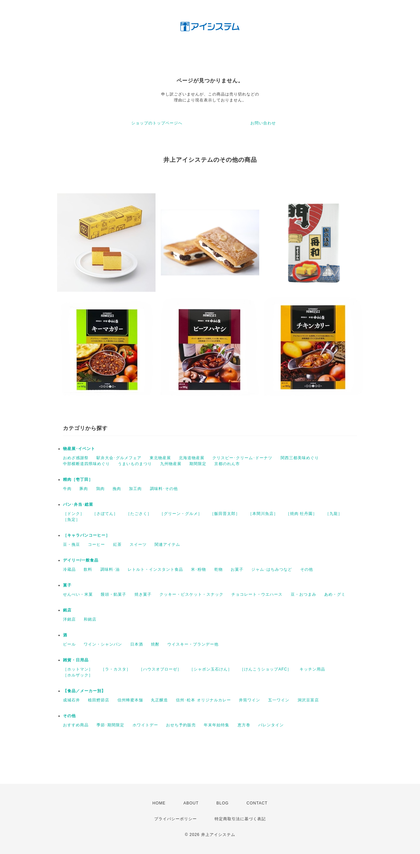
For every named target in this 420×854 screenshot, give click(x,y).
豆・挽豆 (71, 544)
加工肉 (135, 488)
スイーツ (138, 544)
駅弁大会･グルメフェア (118, 458)
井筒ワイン (249, 700)
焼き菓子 (143, 594)
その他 (306, 569)
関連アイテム (167, 544)
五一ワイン (278, 700)
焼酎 (155, 644)
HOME (159, 803)
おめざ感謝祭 (76, 458)
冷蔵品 (69, 569)
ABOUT (191, 803)
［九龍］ (333, 513)
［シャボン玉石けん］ (210, 669)
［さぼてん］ (105, 513)
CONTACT (256, 803)
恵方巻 (244, 725)
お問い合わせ (263, 123)
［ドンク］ (73, 513)
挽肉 (117, 488)
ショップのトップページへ (156, 123)
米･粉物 (198, 569)
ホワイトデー (145, 725)
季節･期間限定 (110, 725)
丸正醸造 (159, 700)
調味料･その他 (164, 488)
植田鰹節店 (98, 700)
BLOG (223, 803)
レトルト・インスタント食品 (155, 569)
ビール (69, 644)
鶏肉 (100, 488)
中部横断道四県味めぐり (86, 463)
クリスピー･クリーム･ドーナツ (242, 458)
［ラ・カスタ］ (116, 669)
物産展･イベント (79, 448)
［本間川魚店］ (263, 513)
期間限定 (197, 463)
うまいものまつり (135, 463)
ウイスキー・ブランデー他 (193, 644)
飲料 (88, 569)
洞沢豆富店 (308, 700)
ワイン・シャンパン (103, 644)
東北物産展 (160, 458)
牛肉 (67, 488)
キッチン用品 (312, 669)
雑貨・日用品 (76, 660)
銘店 (67, 610)
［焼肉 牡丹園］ (301, 513)
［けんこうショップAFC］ (265, 669)
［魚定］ (71, 519)
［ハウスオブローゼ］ (160, 669)
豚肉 (83, 488)
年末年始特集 (216, 725)
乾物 (218, 569)
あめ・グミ (335, 594)
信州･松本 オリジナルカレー (203, 700)
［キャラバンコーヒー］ (86, 535)
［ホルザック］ (78, 675)
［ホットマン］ (78, 669)
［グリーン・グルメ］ (180, 513)
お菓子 (237, 569)
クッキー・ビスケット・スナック (191, 594)
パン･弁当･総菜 (78, 504)
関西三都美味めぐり (300, 458)
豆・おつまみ (303, 594)
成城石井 (71, 700)
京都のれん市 (227, 463)
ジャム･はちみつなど (271, 569)
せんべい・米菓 (78, 594)
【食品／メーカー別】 (84, 691)
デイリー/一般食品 (80, 560)
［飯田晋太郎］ (225, 513)
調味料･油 (110, 569)
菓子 (67, 585)
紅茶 (117, 544)
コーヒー (96, 544)
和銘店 (90, 619)
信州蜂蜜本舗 (130, 700)
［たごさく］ (139, 513)
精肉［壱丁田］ (78, 479)
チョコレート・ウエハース (257, 594)
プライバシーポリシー (175, 819)
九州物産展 (170, 463)
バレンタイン (271, 725)
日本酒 (136, 644)
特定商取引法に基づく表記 (240, 819)
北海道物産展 (191, 458)
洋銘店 (69, 619)
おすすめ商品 (76, 725)
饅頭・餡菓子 (113, 594)
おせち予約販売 (181, 725)
